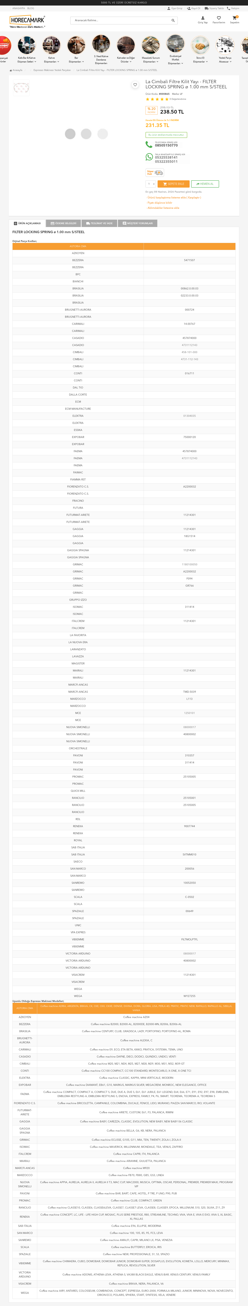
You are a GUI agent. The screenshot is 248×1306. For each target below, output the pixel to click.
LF (181, 94)
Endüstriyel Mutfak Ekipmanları (175, 49)
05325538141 (166, 157)
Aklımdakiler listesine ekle (162, 208)
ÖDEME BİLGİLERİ (63, 223)
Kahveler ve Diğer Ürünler (125, 49)
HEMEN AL (205, 184)
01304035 (189, 416)
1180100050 (189, 564)
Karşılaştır (193, 198)
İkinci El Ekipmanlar (200, 49)
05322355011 (166, 162)
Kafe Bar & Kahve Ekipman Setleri (26, 49)
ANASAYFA (18, 8)
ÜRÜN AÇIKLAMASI (27, 223)
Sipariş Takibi (214, 8)
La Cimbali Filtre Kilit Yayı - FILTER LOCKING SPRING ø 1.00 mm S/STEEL (117, 70)
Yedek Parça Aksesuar (225, 49)
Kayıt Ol (193, 8)
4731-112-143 (189, 359)
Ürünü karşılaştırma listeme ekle (166, 198)
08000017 (189, 727)
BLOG (30, 8)
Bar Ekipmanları (76, 49)
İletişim (232, 8)
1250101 (189, 713)
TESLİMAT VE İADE (99, 223)
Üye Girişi (174, 8)
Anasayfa (16, 70)
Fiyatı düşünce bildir (159, 203)
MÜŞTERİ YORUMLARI (137, 223)
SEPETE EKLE (173, 184)
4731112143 (189, 345)
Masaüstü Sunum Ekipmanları (150, 49)
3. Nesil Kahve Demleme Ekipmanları (101, 49)
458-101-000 (189, 352)
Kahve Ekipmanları (51, 49)
